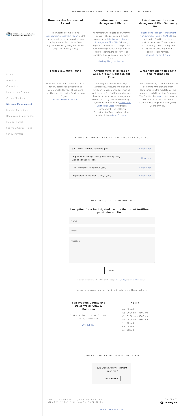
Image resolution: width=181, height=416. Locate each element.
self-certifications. (118, 115)
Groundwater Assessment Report (62, 36)
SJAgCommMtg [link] (14, 133)
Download (111, 378)
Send (112, 271)
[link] (21, 34)
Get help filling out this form (111, 61)
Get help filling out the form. (65, 99)
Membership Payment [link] (18, 92)
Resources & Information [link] (20, 116)
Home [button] (103, 409)
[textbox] (112, 220)
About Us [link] (11, 80)
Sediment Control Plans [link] (19, 127)
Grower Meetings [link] (15, 98)
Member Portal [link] (14, 122)
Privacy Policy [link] (121, 280)
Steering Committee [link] (17, 110)
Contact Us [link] (12, 86)
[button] (145, 148)
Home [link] (9, 74)
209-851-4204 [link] (88, 325)
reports (161, 96)
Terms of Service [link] (135, 280)
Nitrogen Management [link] (19, 104)
